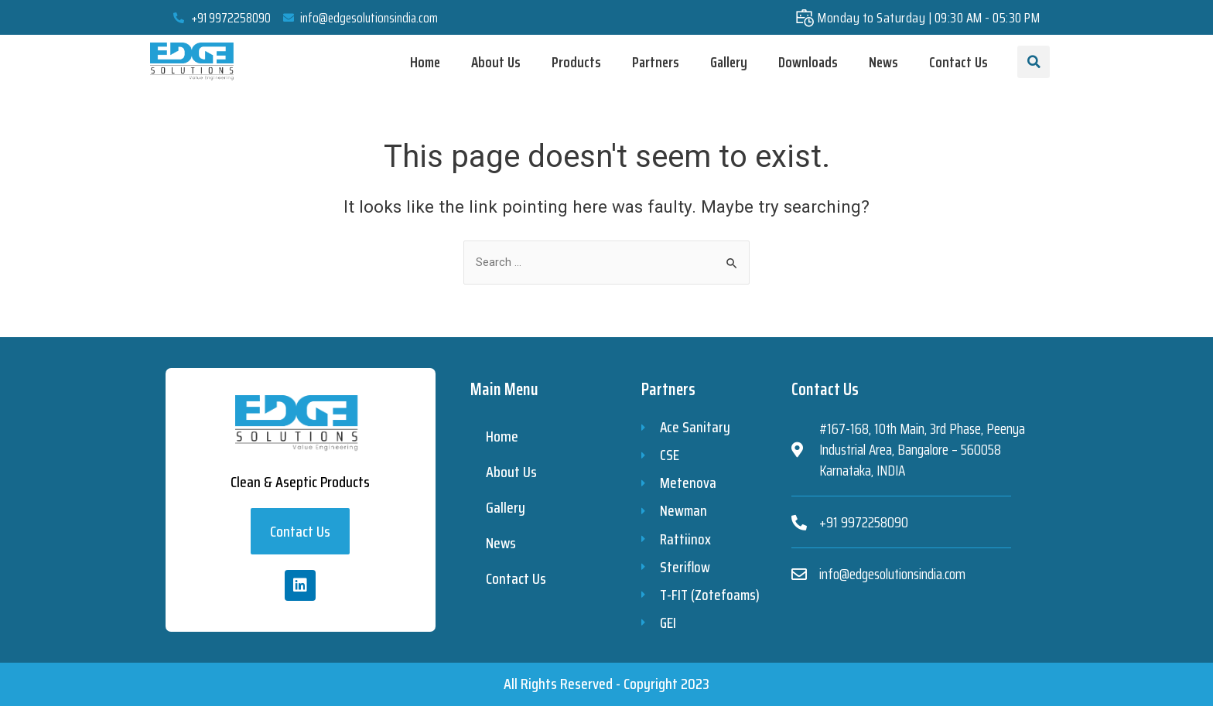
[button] (300, 526)
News (883, 61)
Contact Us (958, 61)
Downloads (808, 61)
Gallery (728, 61)
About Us (496, 61)
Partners (655, 61)
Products (576, 61)
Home (425, 61)
